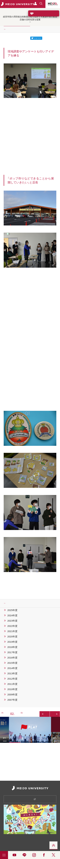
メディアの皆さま (16, 848)
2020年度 (12, 636)
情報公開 (17, 839)
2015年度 (12, 663)
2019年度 (12, 641)
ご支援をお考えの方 (44, 13)
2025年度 (12, 610)
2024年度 (12, 615)
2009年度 (12, 694)
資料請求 (30, 799)
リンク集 (17, 844)
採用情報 (43, 839)
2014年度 (12, 668)
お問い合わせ (43, 844)
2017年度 (12, 652)
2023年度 (12, 620)
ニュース (11, 29)
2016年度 (12, 657)
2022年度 (12, 626)
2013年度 (12, 673)
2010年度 (12, 689)
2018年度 (12, 647)
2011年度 (12, 684)
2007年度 (12, 699)
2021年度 (12, 631)
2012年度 (12, 678)
